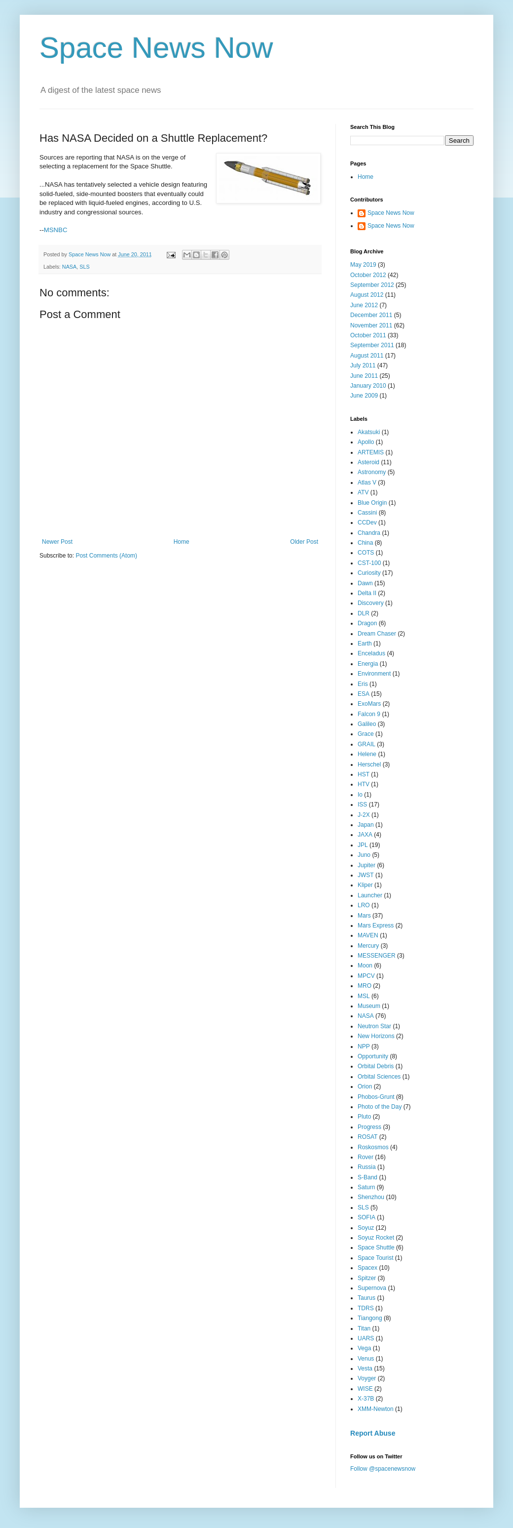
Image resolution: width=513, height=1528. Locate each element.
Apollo (366, 442)
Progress (369, 1127)
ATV (363, 492)
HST (363, 774)
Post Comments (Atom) (106, 555)
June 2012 (364, 305)
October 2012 (368, 275)
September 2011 (372, 345)
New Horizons (376, 1036)
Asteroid (368, 462)
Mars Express (376, 925)
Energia (368, 663)
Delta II (367, 593)
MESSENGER (377, 955)
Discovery (371, 603)
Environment (374, 673)
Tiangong (370, 1318)
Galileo (367, 724)
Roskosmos (373, 1147)
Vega (364, 1348)
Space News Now (156, 47)
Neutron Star (374, 1026)
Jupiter (366, 865)
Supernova (372, 1288)
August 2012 (366, 294)
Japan (366, 824)
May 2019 (363, 264)
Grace (366, 733)
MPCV (366, 975)
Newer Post (57, 541)
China (365, 542)
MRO (364, 985)
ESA (363, 693)
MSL (364, 996)
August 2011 (366, 355)
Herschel (369, 764)
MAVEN (368, 935)
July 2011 (362, 365)
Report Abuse (372, 1433)
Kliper (365, 885)
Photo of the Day (380, 1106)
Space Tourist (376, 1257)
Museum (369, 1006)
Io (360, 794)
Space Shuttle (376, 1247)
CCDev (367, 522)
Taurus (366, 1297)
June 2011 (364, 375)
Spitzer (367, 1278)
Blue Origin (372, 502)
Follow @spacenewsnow (382, 1468)
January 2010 (368, 385)
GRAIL (366, 744)
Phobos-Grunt (376, 1096)
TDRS (366, 1308)
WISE (365, 1388)
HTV (363, 784)
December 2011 (371, 315)
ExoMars (369, 703)
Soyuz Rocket (376, 1237)
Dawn (365, 583)
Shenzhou (371, 1197)
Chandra (369, 532)
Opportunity (373, 1056)
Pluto (364, 1116)
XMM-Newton (376, 1409)
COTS (366, 552)
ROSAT (367, 1136)
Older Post (304, 541)
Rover (365, 1157)
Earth (365, 643)
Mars (364, 915)
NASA (69, 267)
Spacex (367, 1267)
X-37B (366, 1398)
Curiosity (369, 572)
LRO (364, 905)
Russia (367, 1167)
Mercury (368, 945)
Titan (364, 1328)
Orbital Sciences (379, 1076)
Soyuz (366, 1227)
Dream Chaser (377, 633)
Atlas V (367, 482)
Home (181, 541)
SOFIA (366, 1217)
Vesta (365, 1368)
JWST (366, 875)
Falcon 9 (369, 714)
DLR (363, 613)
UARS (366, 1338)
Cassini (367, 512)
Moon (365, 965)
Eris (363, 684)
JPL (363, 845)
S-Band (367, 1177)
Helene (367, 754)
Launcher (370, 895)
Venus (366, 1358)
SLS (84, 267)
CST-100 (369, 563)
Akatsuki (369, 432)
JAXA (365, 834)
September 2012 (372, 284)
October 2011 (368, 335)
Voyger (367, 1378)
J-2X (364, 814)
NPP (364, 1046)
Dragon (367, 623)
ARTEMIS (371, 452)
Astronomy (372, 472)
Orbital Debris (376, 1066)
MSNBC (56, 230)
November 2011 (371, 325)
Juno (364, 854)
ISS (362, 804)
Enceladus (371, 653)
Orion (365, 1086)
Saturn (366, 1187)
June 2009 (364, 395)
